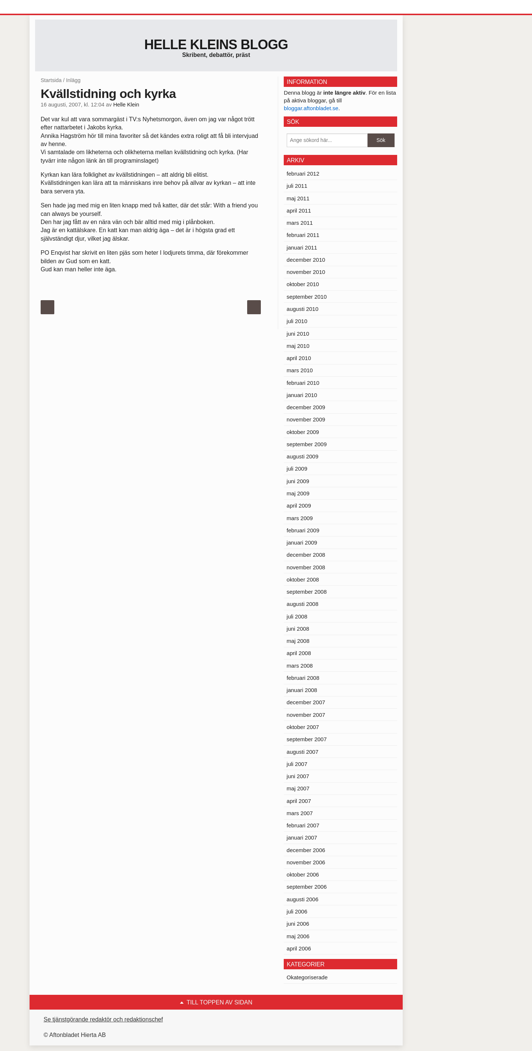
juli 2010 (297, 321)
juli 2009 (297, 468)
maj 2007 (298, 788)
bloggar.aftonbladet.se (311, 108)
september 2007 (307, 739)
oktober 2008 (303, 579)
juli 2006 (297, 911)
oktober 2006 (303, 874)
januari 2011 (302, 247)
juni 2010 (298, 333)
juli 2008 (297, 616)
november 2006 (306, 862)
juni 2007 (298, 776)
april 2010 (299, 358)
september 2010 (307, 297)
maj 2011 (298, 198)
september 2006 (307, 887)
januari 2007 (302, 837)
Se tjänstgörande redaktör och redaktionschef (103, 1019)
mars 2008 (300, 665)
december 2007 (306, 702)
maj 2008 (298, 641)
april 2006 (299, 948)
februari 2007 (303, 825)
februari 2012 (303, 173)
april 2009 (299, 505)
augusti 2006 (302, 899)
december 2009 (306, 407)
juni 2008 (298, 628)
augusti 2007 (302, 752)
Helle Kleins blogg (216, 44)
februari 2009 (303, 530)
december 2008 (306, 555)
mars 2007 (300, 813)
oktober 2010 (303, 284)
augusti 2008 (302, 604)
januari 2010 (302, 395)
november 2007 (306, 715)
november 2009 (306, 419)
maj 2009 (298, 493)
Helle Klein (126, 105)
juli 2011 (297, 186)
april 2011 (299, 210)
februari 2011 (303, 235)
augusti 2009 (302, 456)
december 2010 (306, 260)
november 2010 (306, 272)
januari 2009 (302, 542)
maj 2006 (298, 936)
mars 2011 (300, 223)
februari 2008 (303, 678)
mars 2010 (300, 370)
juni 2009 (298, 481)
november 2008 (306, 567)
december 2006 (306, 850)
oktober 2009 (303, 432)
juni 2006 (298, 924)
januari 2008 (302, 690)
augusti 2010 (302, 309)
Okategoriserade (307, 977)
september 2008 (307, 592)
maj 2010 (298, 346)
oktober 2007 (303, 727)
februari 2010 (303, 383)
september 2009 (307, 444)
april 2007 (299, 801)
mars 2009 (300, 518)
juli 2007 (297, 764)
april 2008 (299, 653)
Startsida (51, 80)
